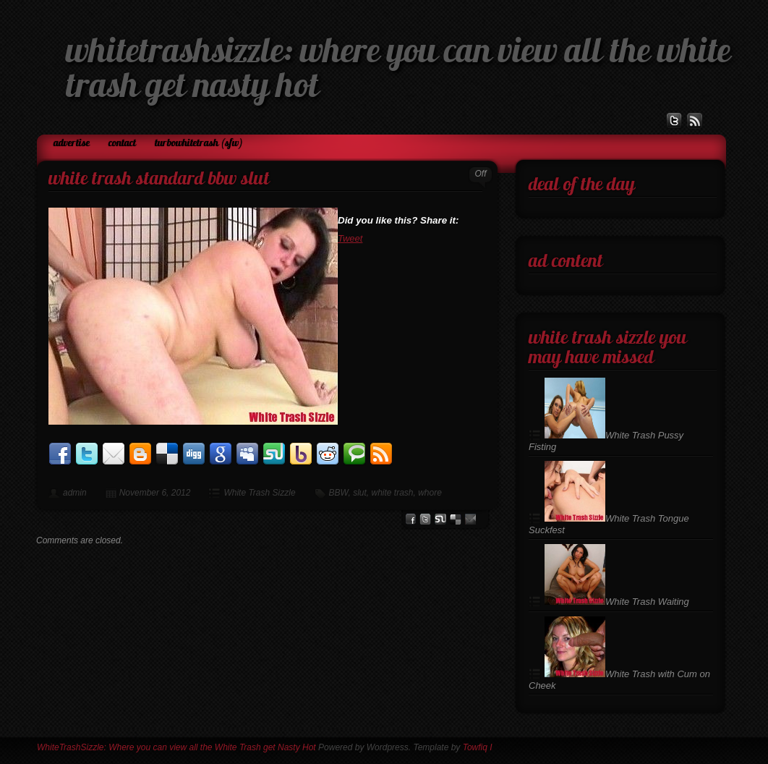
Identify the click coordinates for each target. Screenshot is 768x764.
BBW (339, 493)
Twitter (425, 519)
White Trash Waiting (617, 601)
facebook (410, 519)
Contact (122, 143)
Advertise (72, 143)
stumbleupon (440, 519)
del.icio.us (455, 519)
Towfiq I (477, 747)
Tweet (350, 238)
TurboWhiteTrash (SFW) (199, 143)
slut (360, 493)
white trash (392, 493)
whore (430, 493)
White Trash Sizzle (259, 493)
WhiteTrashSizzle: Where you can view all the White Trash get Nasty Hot (176, 747)
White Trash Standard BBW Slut (159, 180)
